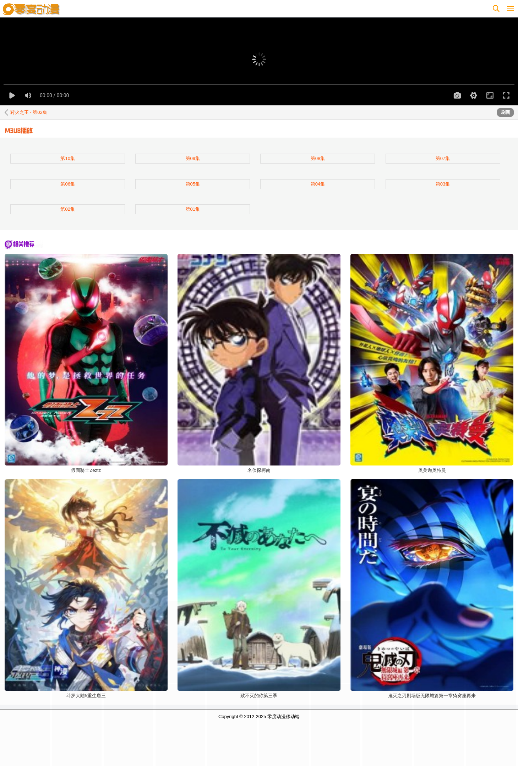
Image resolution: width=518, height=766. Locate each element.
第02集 (67, 209)
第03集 (443, 184)
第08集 (318, 158)
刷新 (505, 112)
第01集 (193, 209)
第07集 (443, 158)
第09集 (193, 158)
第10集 (67, 158)
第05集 (193, 184)
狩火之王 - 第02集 (28, 112)
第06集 (67, 184)
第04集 (318, 184)
